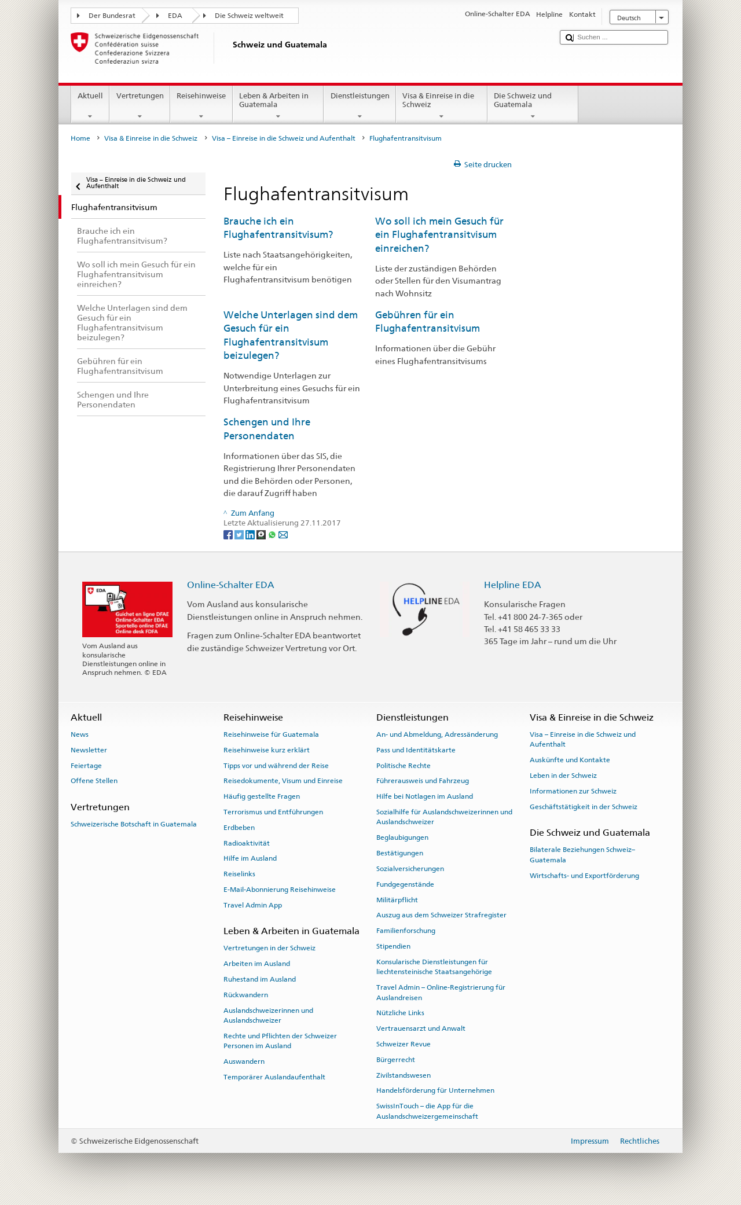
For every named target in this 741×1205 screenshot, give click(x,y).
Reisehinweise (201, 106)
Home (80, 138)
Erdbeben (239, 828)
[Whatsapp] (272, 534)
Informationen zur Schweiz (573, 791)
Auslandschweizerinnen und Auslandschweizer (268, 1015)
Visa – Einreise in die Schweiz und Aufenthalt (283, 138)
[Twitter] (239, 534)
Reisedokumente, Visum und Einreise (283, 781)
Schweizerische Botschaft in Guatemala (134, 824)
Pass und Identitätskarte (416, 750)
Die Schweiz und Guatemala (533, 106)
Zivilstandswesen (403, 1075)
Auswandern (244, 1061)
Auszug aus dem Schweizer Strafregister (441, 915)
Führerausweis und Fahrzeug (422, 781)
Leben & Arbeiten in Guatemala (278, 106)
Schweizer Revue (403, 1044)
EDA (175, 16)
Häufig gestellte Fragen (261, 796)
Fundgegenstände (405, 884)
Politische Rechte (403, 765)
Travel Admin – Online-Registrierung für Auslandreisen (440, 992)
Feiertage (86, 765)
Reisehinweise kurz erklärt (266, 750)
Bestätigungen (399, 853)
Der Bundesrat (112, 16)
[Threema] (261, 534)
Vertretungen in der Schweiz (269, 948)
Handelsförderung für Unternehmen (435, 1090)
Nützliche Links (400, 1013)
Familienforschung (405, 931)
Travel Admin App (252, 905)
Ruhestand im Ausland (259, 979)
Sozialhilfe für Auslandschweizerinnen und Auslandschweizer (444, 817)
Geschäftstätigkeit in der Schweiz (583, 807)
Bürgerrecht (395, 1060)
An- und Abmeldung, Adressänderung (437, 734)
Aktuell (90, 106)
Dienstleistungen (359, 106)
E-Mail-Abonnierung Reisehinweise (279, 890)
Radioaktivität (246, 843)
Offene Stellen (94, 781)
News (80, 734)
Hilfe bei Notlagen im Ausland (424, 796)
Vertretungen (140, 106)
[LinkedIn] (250, 534)
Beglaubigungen (402, 837)
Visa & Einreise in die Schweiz (442, 106)
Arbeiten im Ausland (256, 964)
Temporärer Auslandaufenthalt (274, 1077)
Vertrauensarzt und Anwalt (420, 1028)
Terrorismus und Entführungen (273, 812)
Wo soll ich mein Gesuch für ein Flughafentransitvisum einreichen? (439, 234)
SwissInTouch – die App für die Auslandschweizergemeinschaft (427, 1111)
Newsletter (89, 750)
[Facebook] (228, 534)
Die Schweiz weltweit (249, 16)
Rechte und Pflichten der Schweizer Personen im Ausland (280, 1041)
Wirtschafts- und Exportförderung (584, 875)
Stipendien (393, 946)
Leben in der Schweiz (563, 776)
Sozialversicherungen (410, 869)
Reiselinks (239, 874)
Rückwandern (245, 995)
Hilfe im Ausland (250, 858)
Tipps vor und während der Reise (276, 765)
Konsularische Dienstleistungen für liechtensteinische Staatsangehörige (434, 967)
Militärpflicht (397, 899)
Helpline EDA (512, 584)
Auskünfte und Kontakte (570, 760)
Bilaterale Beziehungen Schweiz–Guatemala (582, 855)
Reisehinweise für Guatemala (271, 734)
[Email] (283, 534)
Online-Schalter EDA (230, 584)
